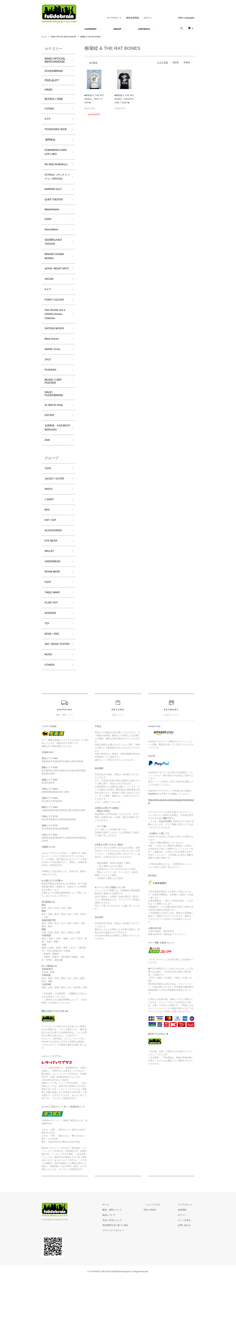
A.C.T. (48, 319)
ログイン (148, 17)
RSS (153, 1270)
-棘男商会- (51, 146)
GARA (48, 240)
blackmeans (52, 230)
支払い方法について (121, 1280)
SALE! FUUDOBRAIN (54, 430)
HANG (49, 89)
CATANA (50, 109)
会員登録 (184, 1270)
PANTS (49, 534)
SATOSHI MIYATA (56, 361)
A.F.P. (48, 119)
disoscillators (52, 251)
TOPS (48, 512)
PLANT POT (52, 654)
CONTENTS (144, 29)
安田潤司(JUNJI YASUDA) (54, 264)
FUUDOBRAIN (54, 71)
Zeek (48, 483)
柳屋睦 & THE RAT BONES (95, 37)
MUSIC (49, 713)
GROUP (117, 29)
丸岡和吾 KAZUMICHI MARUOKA (52, 468)
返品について (117, 1275)
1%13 (48, 394)
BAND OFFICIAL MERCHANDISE (65, 37)
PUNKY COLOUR (56, 330)
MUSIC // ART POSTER (53, 417)
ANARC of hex (54, 383)
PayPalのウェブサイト (159, 854)
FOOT (48, 632)
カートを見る (186, 1280)
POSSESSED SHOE (53, 133)
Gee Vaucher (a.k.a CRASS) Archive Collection (56, 346)
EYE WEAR (52, 588)
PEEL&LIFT (52, 80)
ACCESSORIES (55, 578)
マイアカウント (114, 17)
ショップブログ (158, 1265)
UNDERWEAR (54, 610)
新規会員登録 (132, 17)
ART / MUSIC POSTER (53, 700)
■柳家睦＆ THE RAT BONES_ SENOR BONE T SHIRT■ (124, 99)
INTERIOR (51, 665)
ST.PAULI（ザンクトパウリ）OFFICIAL (56, 193)
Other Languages (186, 17)
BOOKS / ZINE (54, 98)
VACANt (50, 308)
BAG (47, 556)
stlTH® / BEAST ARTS (54, 295)
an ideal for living (55, 441)
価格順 (176, 62)
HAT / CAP (51, 567)
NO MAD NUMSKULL (52, 175)
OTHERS (50, 724)
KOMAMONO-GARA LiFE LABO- (56, 160)
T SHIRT (50, 545)
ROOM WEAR (53, 621)
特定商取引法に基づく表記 (124, 1285)
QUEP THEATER (55, 219)
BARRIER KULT (55, 208)
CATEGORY (91, 29)
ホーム (44, 37)
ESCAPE (50, 452)
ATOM (160, 1270)
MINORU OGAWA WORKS (56, 280)
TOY (47, 676)
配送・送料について (121, 1270)
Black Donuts (53, 372)
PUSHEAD (51, 405)
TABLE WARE (53, 643)
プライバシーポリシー (122, 1290)
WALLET (50, 599)
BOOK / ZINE (53, 687)
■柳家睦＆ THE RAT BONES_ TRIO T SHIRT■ (94, 99)
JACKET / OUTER (56, 523)
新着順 (187, 62)
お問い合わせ (186, 1285)
